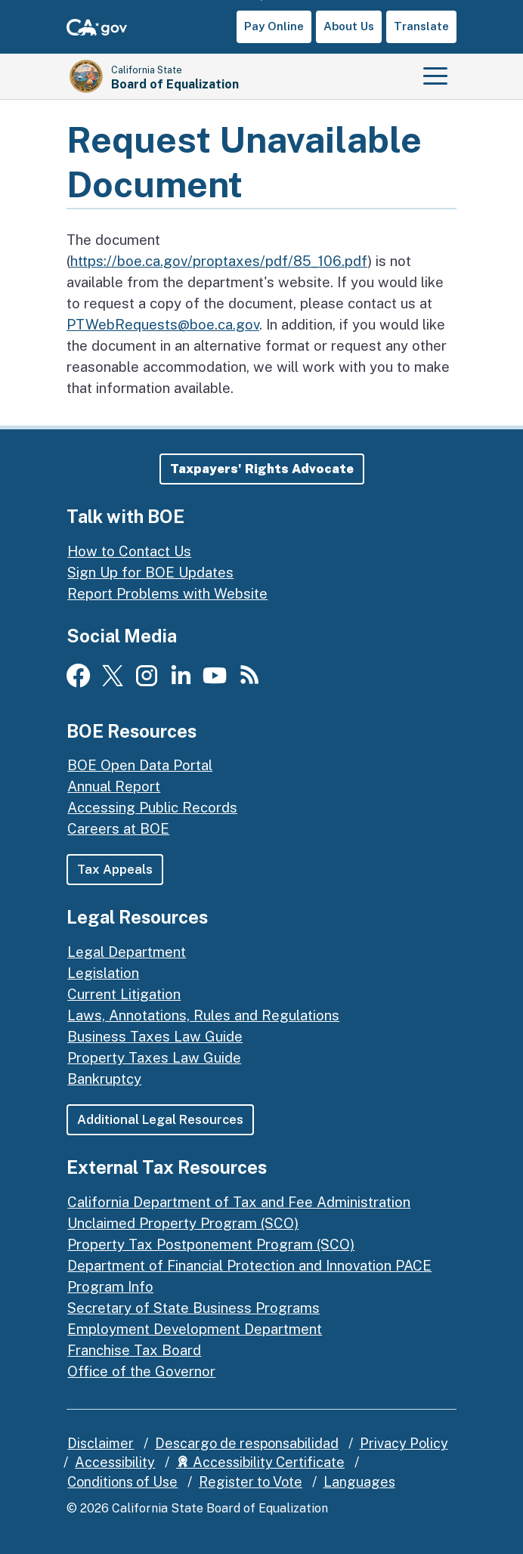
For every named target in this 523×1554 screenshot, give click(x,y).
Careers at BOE (118, 828)
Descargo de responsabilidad (247, 1443)
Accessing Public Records (152, 807)
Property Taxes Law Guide (154, 1057)
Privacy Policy (404, 1443)
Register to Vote (250, 1482)
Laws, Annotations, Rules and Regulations (203, 1015)
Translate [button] (421, 26)
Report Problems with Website (167, 593)
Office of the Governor (141, 1371)
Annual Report (113, 786)
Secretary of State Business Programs (193, 1307)
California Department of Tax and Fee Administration (238, 1201)
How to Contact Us (129, 551)
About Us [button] (348, 26)
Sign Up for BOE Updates (150, 572)
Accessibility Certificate (260, 1463)
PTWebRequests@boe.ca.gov (163, 324)
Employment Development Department (194, 1328)
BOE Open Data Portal (139, 765)
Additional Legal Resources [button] (160, 1119)
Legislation (103, 972)
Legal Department (126, 951)
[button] (261, 469)
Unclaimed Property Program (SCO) (183, 1223)
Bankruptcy (104, 1078)
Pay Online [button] (274, 26)
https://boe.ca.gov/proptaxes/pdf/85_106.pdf (218, 260)
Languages (359, 1482)
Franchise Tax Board (134, 1350)
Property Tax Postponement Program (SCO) (210, 1244)
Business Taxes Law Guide (155, 1036)
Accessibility (115, 1463)
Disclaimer (100, 1443)
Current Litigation (124, 994)
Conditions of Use (122, 1482)
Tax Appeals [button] (115, 869)
